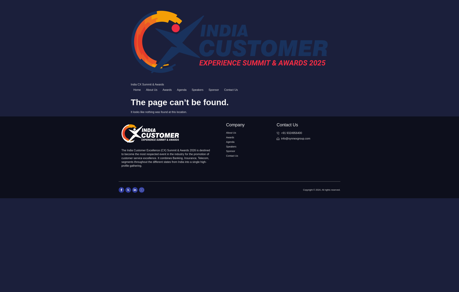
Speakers (198, 89)
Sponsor (214, 89)
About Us (151, 89)
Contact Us (231, 89)
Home (137, 89)
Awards (167, 89)
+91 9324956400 (289, 133)
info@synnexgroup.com (293, 138)
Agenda (182, 89)
